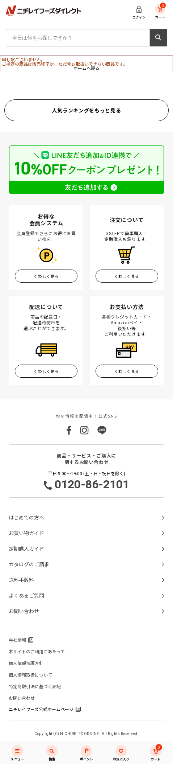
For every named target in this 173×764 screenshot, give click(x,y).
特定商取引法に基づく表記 (35, 686)
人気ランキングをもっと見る (86, 110)
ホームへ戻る (86, 68)
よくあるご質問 (26, 595)
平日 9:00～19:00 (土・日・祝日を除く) (86, 481)
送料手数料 (21, 579)
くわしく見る (46, 276)
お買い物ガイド (26, 533)
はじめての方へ (26, 517)
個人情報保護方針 (26, 663)
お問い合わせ (24, 611)
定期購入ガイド (26, 548)
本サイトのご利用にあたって (37, 651)
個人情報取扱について (30, 674)
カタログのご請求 (29, 564)
